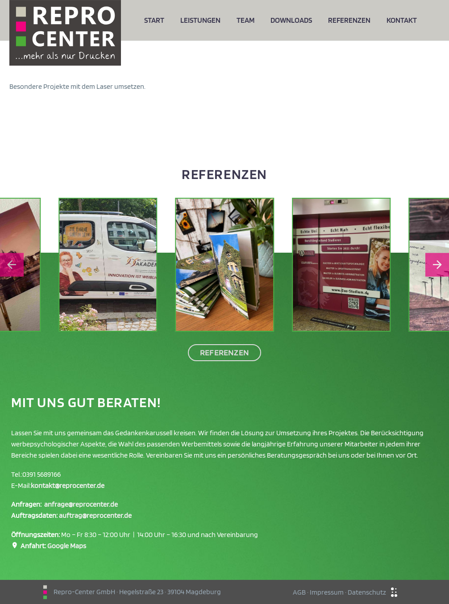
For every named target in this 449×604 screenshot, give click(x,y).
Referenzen (349, 20)
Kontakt (402, 20)
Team (245, 20)
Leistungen (200, 20)
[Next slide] (437, 265)
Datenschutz (367, 592)
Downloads (291, 20)
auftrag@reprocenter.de (95, 515)
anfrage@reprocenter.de (81, 504)
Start (154, 20)
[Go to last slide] (12, 265)
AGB (299, 592)
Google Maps (66, 546)
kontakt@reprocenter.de (67, 485)
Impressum (327, 592)
